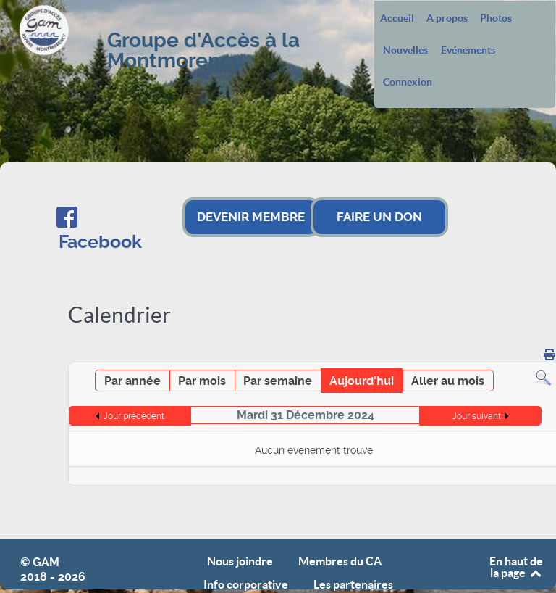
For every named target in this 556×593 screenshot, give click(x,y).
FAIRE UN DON (379, 217)
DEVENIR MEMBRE (251, 217)
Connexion (407, 83)
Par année (132, 381)
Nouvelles (405, 51)
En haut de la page (516, 567)
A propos (447, 19)
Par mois (202, 381)
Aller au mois (447, 381)
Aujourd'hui (361, 381)
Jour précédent (134, 416)
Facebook (100, 241)
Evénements (468, 51)
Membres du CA (340, 561)
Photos (496, 19)
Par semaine (277, 381)
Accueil (397, 19)
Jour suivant (476, 416)
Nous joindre (240, 561)
